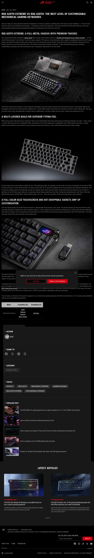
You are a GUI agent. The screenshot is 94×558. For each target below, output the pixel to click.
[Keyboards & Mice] (26, 529)
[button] (3, 2)
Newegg (22, 312)
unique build (28, 38)
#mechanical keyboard (39, 386)
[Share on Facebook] (6, 353)
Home (13, 544)
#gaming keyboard (60, 386)
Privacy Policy (42, 553)
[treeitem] (24, 493)
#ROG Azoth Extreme (13, 391)
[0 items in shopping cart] (91, 2)
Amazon (22, 314)
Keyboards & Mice (12, 370)
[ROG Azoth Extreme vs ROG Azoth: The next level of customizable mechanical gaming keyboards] (38, 532)
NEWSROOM (21, 544)
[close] (75, 273)
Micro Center (23, 317)
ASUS (23, 310)
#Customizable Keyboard (35, 391)
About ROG (5, 544)
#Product (9, 386)
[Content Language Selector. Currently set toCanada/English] (7, 553)
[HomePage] (3, 530)
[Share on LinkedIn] (18, 353)
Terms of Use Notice (55, 553)
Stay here (36, 281)
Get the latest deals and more (68, 535)
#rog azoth (22, 386)
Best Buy (36, 313)
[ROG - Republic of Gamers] (47, 2)
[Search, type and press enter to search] (87, 2)
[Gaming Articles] (13, 529)
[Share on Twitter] (12, 353)
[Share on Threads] (25, 353)
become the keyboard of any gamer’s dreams (71, 38)
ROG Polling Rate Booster (10, 288)
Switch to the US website (57, 281)
